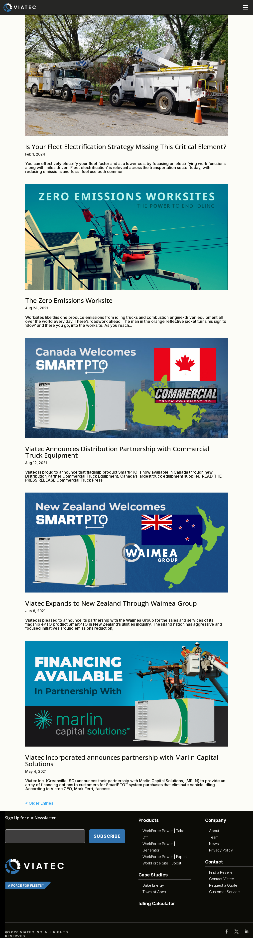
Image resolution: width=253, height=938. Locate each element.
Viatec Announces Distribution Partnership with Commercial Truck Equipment (117, 452)
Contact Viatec (221, 878)
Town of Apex (154, 891)
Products (148, 820)
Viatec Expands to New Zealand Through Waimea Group (111, 603)
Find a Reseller (221, 872)
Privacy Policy (221, 850)
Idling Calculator (156, 903)
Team (214, 837)
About (214, 830)
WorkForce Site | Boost (161, 863)
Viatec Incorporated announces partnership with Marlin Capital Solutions (122, 760)
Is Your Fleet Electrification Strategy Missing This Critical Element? (125, 146)
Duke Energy (153, 885)
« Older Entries (39, 803)
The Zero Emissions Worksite (69, 300)
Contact (214, 861)
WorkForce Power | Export (164, 856)
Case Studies (153, 874)
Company (215, 820)
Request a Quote (223, 885)
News (214, 843)
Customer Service (224, 891)
